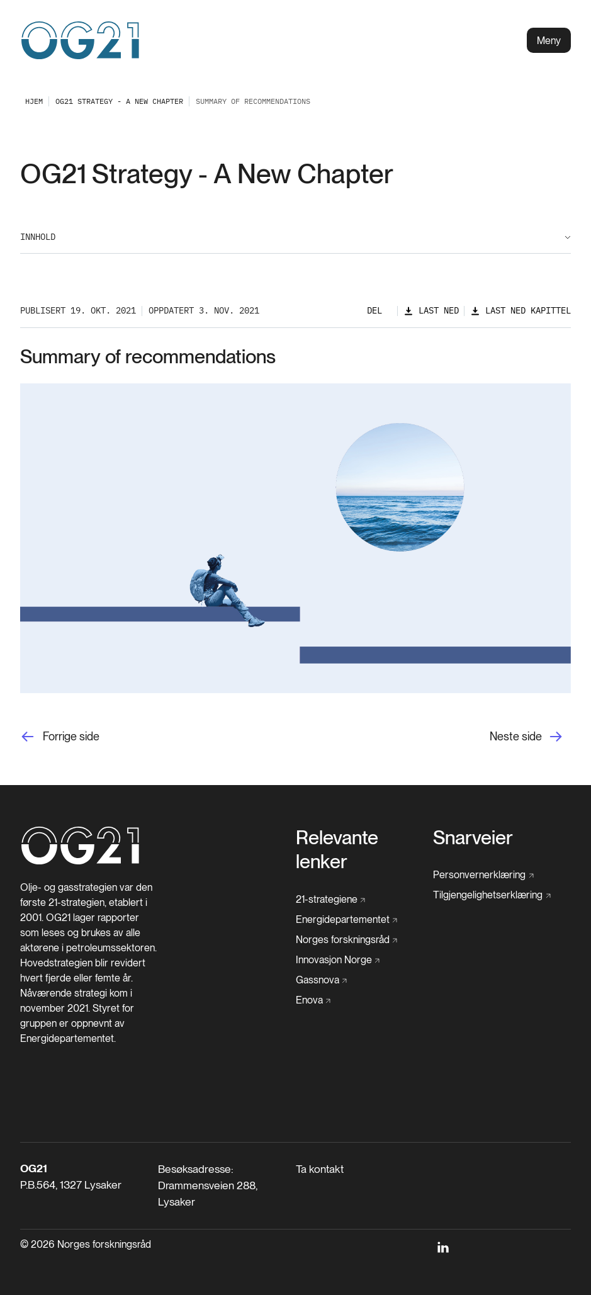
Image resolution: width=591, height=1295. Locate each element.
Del (374, 310)
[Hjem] (80, 862)
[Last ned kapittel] (520, 310)
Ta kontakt (320, 1168)
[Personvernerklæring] (483, 875)
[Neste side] (530, 736)
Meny (549, 41)
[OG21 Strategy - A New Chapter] (119, 101)
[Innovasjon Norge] (338, 960)
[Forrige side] (59, 736)
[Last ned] (431, 310)
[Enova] (313, 1000)
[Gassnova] (321, 980)
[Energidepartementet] (347, 919)
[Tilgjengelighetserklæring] (492, 895)
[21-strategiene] (331, 899)
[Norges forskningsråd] (347, 939)
